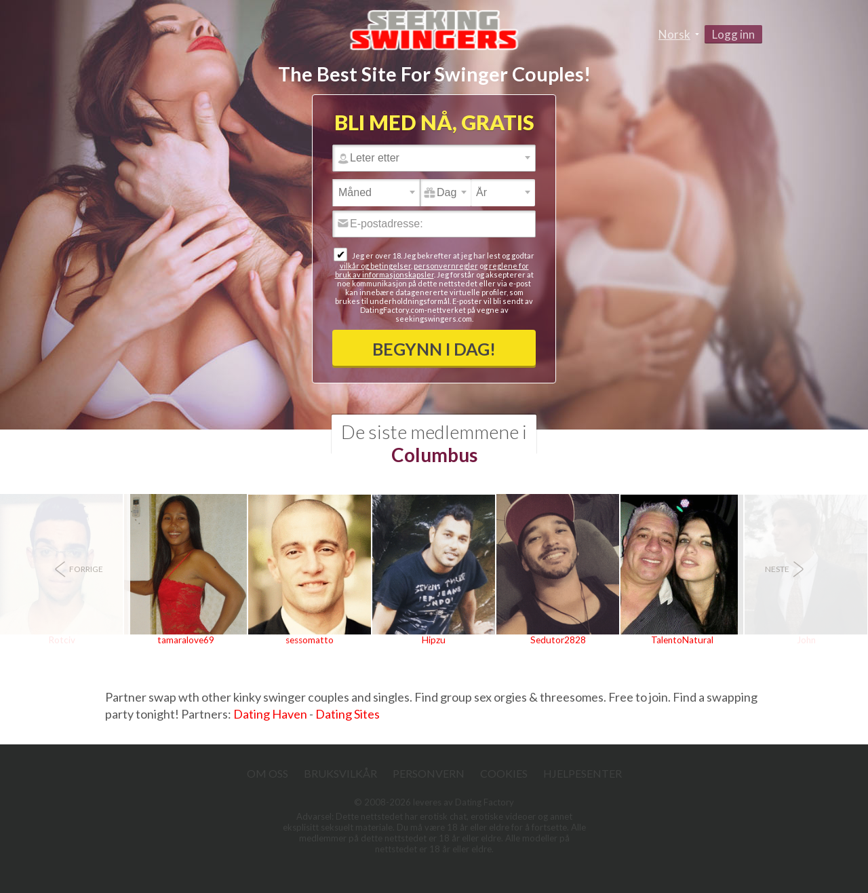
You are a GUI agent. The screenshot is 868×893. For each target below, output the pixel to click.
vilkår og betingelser (375, 265)
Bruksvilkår (340, 773)
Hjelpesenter (582, 773)
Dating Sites (347, 713)
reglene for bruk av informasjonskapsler (432, 270)
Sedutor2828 (558, 639)
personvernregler (446, 265)
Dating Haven (270, 713)
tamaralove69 (185, 639)
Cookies (504, 773)
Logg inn (733, 34)
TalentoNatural (682, 639)
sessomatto (309, 639)
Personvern (429, 773)
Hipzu (434, 639)
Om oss (267, 773)
